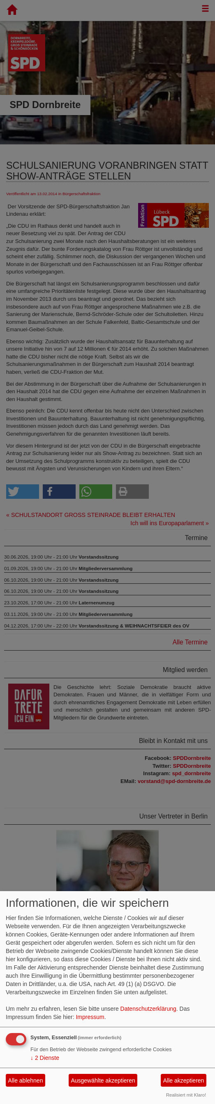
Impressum (90, 1017)
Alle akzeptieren (183, 1080)
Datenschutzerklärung (148, 1008)
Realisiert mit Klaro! (186, 1094)
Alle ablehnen (25, 1080)
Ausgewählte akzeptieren (103, 1080)
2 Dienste (44, 1057)
